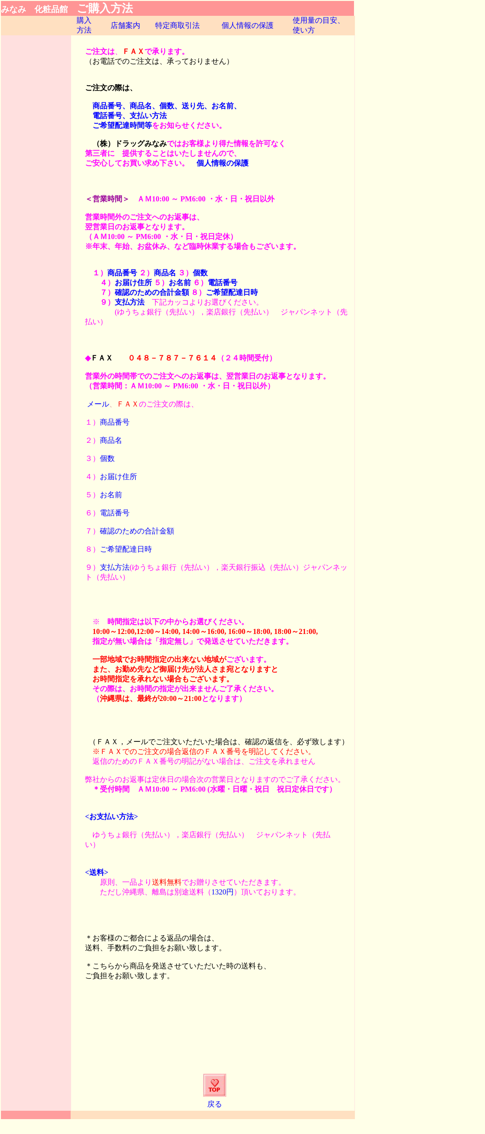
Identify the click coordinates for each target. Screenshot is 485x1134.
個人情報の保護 (248, 25)
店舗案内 (125, 25)
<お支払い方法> (111, 816)
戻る (214, 1104)
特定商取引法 (177, 25)
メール (98, 404)
